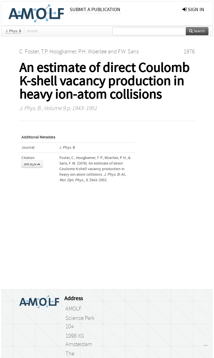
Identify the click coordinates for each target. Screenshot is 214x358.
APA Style (32, 164)
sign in (193, 10)
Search (197, 31)
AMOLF (73, 308)
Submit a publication (95, 10)
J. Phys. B (13, 31)
